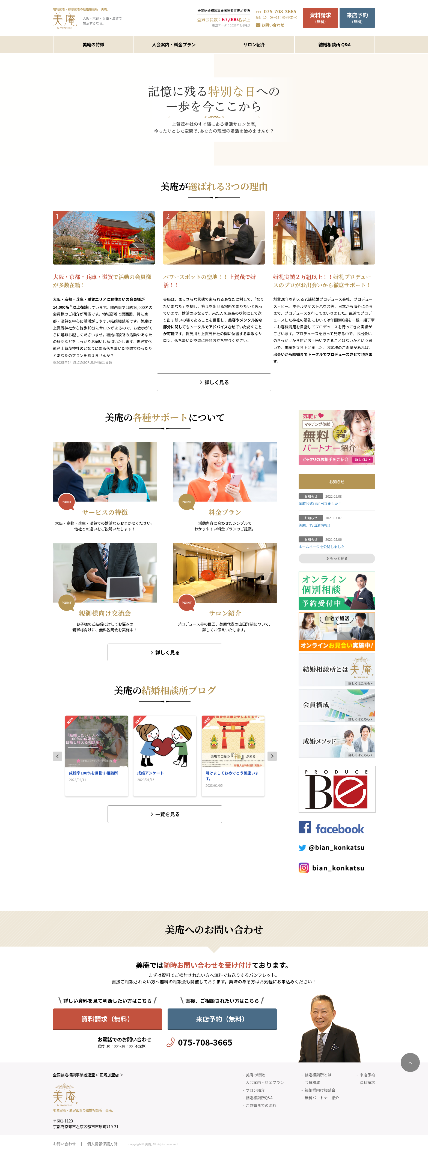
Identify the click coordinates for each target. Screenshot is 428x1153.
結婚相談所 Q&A (335, 44)
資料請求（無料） (107, 1018)
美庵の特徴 (93, 44)
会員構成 (312, 1082)
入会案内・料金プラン (174, 44)
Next (272, 756)
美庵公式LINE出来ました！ (320, 503)
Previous (57, 756)
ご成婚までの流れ (261, 1105)
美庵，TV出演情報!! (314, 525)
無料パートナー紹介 (322, 1097)
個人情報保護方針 (102, 1144)
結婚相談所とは (318, 1074)
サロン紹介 (254, 44)
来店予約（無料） (222, 1018)
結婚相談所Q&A (259, 1097)
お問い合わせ (272, 25)
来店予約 (367, 1074)
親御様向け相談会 (320, 1090)
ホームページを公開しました (321, 546)
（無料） (320, 17)
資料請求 (367, 1082)
